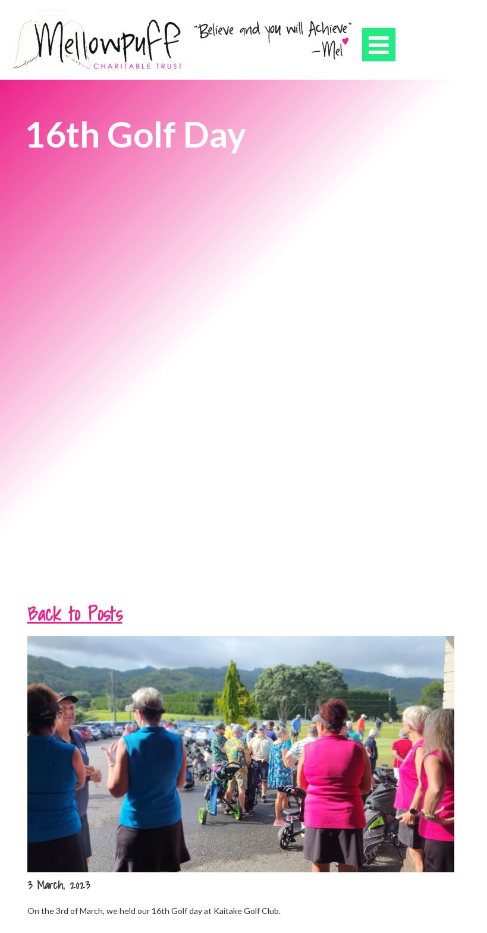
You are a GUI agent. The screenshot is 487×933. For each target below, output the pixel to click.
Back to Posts (74, 613)
